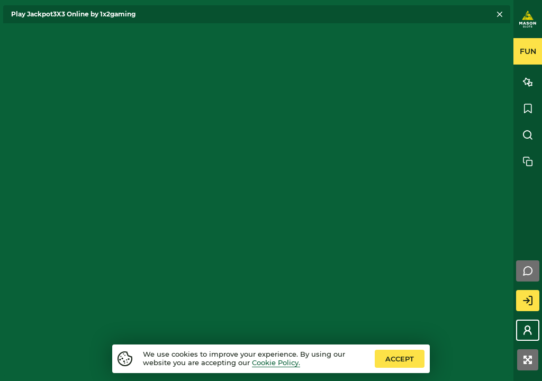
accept (399, 359)
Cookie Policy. (276, 362)
